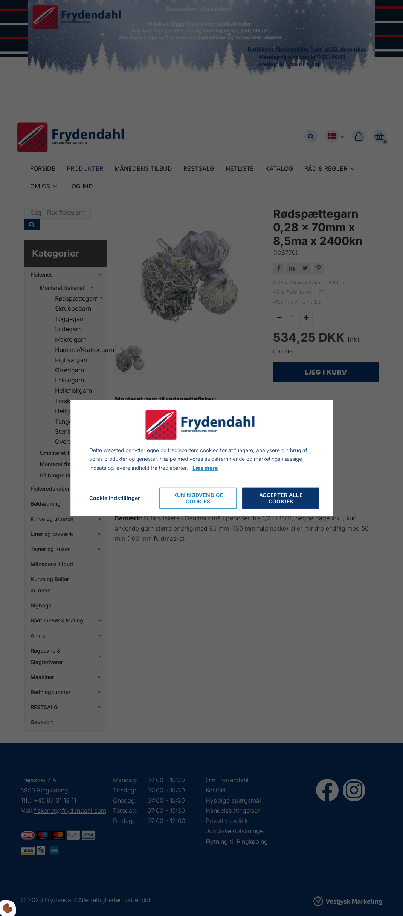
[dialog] (201, 458)
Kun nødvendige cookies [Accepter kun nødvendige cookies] (198, 498)
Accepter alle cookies (280, 498)
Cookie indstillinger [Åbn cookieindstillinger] (114, 498)
